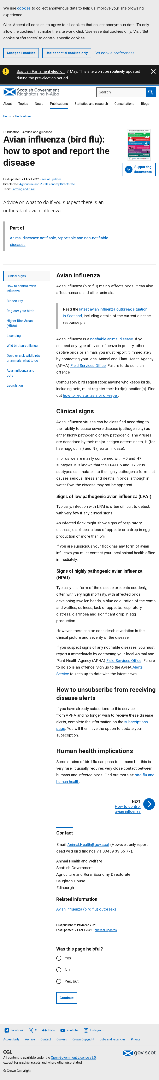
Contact (46, 1039)
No (67, 969)
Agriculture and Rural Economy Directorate (47, 184)
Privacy (136, 1039)
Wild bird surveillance (22, 346)
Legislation (15, 385)
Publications (59, 104)
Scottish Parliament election (41, 71)
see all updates (51, 179)
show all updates (106, 930)
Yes (68, 958)
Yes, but (71, 981)
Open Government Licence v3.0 (73, 1057)
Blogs (145, 104)
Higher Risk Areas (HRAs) (20, 323)
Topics (23, 104)
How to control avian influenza (21, 288)
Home (7, 116)
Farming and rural (23, 189)
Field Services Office (123, 660)
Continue (67, 998)
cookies (24, 8)
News (39, 104)
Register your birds (20, 311)
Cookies (62, 1039)
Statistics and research (91, 104)
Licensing (14, 336)
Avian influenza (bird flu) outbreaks (86, 909)
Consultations (124, 104)
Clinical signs (16, 276)
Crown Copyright (83, 1039)
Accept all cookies (21, 53)
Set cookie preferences (114, 53)
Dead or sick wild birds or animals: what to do (23, 358)
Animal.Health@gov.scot (88, 844)
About (7, 104)
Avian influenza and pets (20, 373)
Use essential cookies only (67, 53)
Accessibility (11, 1039)
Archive (30, 1039)
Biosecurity (15, 301)
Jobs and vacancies (112, 1039)
